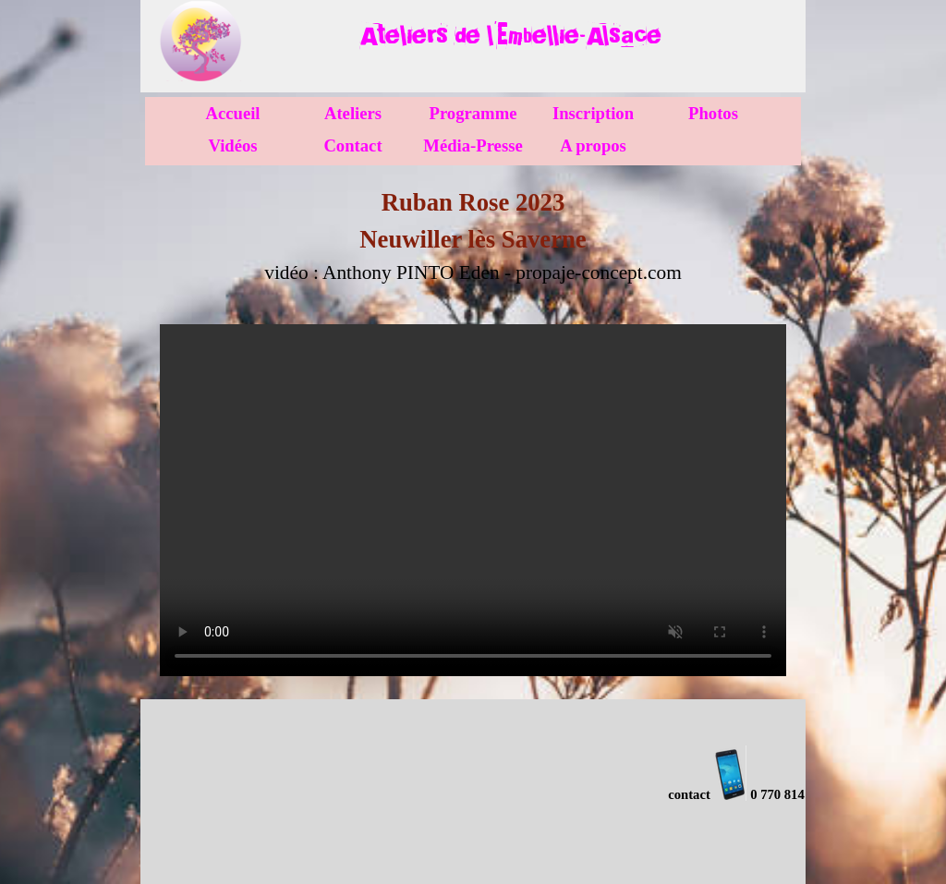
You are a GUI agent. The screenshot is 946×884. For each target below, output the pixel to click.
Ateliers (353, 113)
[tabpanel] (510, 35)
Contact (352, 145)
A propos (593, 145)
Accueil (232, 113)
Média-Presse (472, 145)
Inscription (593, 113)
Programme (473, 113)
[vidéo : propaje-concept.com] (473, 500)
